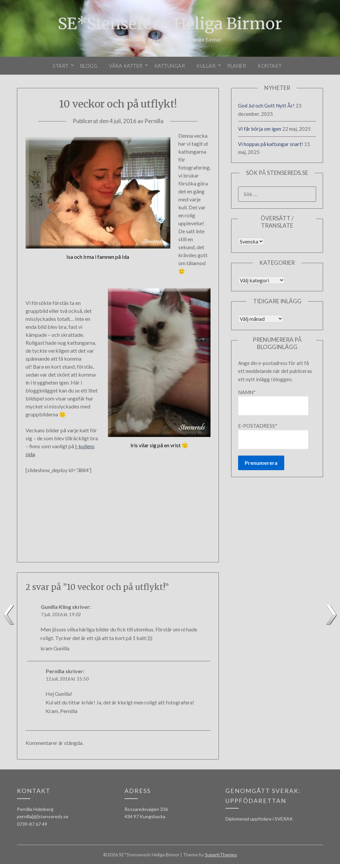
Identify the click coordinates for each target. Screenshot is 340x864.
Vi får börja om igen (259, 129)
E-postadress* (273, 436)
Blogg (89, 66)
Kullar (206, 66)
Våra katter (126, 66)
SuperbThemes (221, 854)
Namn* (273, 402)
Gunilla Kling (56, 607)
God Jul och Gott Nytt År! (266, 105)
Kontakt (270, 66)
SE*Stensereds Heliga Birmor (170, 24)
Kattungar (169, 66)
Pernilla (153, 120)
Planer (236, 66)
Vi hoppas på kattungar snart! (270, 144)
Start (61, 66)
